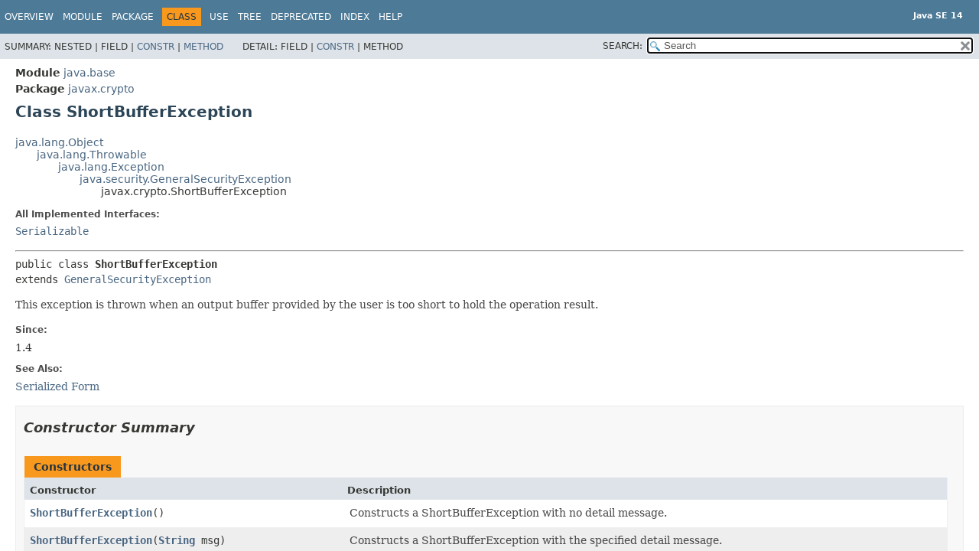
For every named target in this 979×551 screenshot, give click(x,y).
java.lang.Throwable (92, 154)
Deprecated (301, 16)
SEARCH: (622, 46)
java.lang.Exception (111, 167)
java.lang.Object (59, 142)
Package (133, 16)
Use (219, 16)
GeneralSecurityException (137, 279)
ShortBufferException (91, 513)
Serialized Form (57, 386)
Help (390, 16)
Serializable (52, 231)
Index (354, 16)
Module (82, 16)
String (176, 540)
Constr (155, 46)
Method (203, 46)
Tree (250, 16)
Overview (29, 16)
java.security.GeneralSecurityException (185, 179)
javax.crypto (101, 89)
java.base (89, 73)
